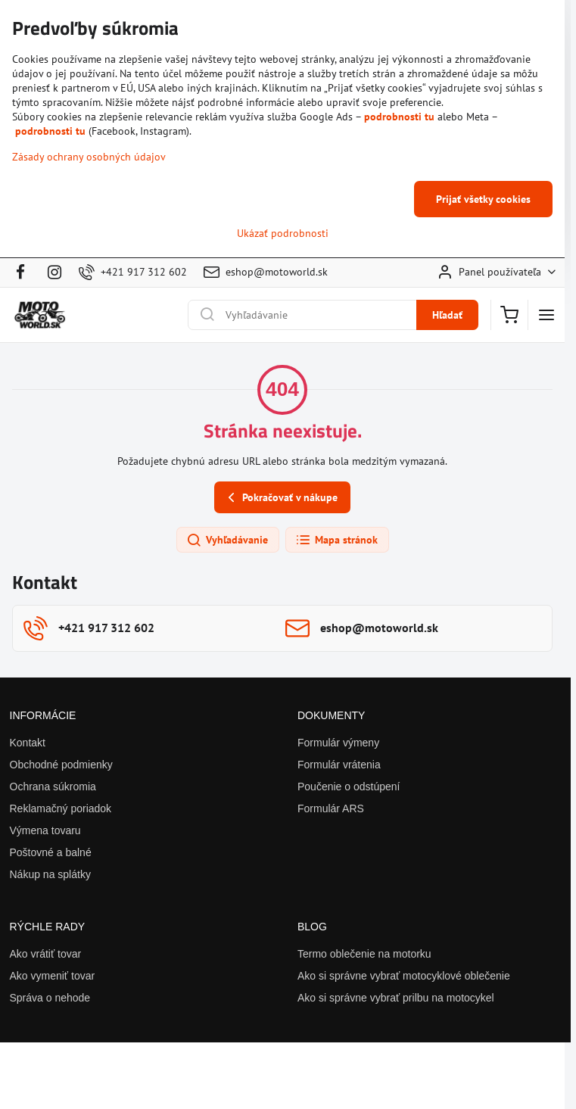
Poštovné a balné (51, 852)
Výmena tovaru (45, 830)
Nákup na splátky (50, 874)
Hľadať (447, 315)
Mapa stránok (336, 540)
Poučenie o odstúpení (348, 786)
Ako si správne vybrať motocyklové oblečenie (403, 976)
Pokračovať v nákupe (280, 498)
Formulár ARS (330, 808)
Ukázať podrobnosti (282, 233)
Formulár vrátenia (339, 765)
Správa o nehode (50, 998)
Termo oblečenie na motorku (364, 954)
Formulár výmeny (338, 743)
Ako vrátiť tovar (46, 954)
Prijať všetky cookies (483, 199)
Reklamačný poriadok (61, 808)
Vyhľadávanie (227, 540)
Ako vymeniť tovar (52, 976)
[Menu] (546, 315)
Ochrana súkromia (53, 786)
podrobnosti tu (399, 116)
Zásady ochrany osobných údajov (89, 157)
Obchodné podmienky (61, 765)
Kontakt (27, 743)
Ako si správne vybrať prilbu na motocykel (395, 998)
